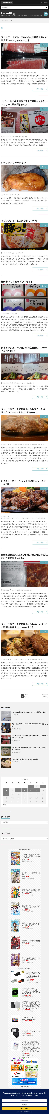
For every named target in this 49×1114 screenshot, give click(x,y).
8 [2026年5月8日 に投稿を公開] (30, 790)
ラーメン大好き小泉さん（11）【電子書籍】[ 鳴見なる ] (31, 958)
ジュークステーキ (17, 444)
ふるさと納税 (16, 590)
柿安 (13, 313)
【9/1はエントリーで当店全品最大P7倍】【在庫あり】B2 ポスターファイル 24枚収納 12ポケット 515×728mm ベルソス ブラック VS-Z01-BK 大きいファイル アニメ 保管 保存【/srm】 (31, 1005)
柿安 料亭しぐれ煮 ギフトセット (17, 281)
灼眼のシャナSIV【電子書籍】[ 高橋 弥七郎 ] (31, 941)
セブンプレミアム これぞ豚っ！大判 (19, 220)
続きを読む (40, 89)
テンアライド (27, 444)
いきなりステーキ (8, 518)
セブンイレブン (16, 253)
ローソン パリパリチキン (13, 162)
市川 (35, 518)
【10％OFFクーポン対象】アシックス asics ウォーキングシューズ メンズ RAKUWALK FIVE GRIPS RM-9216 (33, 975)
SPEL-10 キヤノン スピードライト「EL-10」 (31, 1031)
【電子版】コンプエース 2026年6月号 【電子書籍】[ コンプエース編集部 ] (31, 856)
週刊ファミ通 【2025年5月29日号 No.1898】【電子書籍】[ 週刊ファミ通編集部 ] (31, 891)
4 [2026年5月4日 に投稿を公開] (6, 790)
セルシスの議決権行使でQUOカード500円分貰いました (29, 712)
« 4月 (4, 804)
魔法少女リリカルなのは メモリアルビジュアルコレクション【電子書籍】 (31, 907)
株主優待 (30, 72)
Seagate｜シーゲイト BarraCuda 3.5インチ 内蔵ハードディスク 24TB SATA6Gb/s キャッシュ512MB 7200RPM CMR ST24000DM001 (31, 991)
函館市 (22, 590)
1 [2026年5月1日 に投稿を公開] (30, 786)
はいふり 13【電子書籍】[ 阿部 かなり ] (31, 873)
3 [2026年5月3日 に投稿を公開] (42, 786)
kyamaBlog (8, 13)
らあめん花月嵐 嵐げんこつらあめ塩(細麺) (25, 759)
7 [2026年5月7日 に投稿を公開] (24, 790)
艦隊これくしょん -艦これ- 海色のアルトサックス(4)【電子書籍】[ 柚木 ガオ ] (31, 924)
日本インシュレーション (19, 383)
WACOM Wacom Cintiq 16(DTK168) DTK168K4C (29, 1018)
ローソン (14, 194)
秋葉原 (40, 444)
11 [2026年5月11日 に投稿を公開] (6, 794)
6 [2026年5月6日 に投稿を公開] (18, 790)
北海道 (27, 590)
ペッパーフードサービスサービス (23, 518)
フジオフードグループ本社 (19, 72)
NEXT (45, 696)
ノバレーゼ (15, 136)
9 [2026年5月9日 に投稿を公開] (36, 790)
